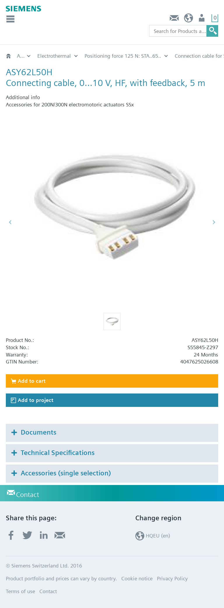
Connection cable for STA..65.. (71, 56)
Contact (174, 19)
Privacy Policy (172, 578)
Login (202, 19)
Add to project (35, 400)
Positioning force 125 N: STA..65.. (24, 56)
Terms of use (20, 591)
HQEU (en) (188, 19)
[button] (112, 321)
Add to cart (32, 381)
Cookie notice (137, 578)
